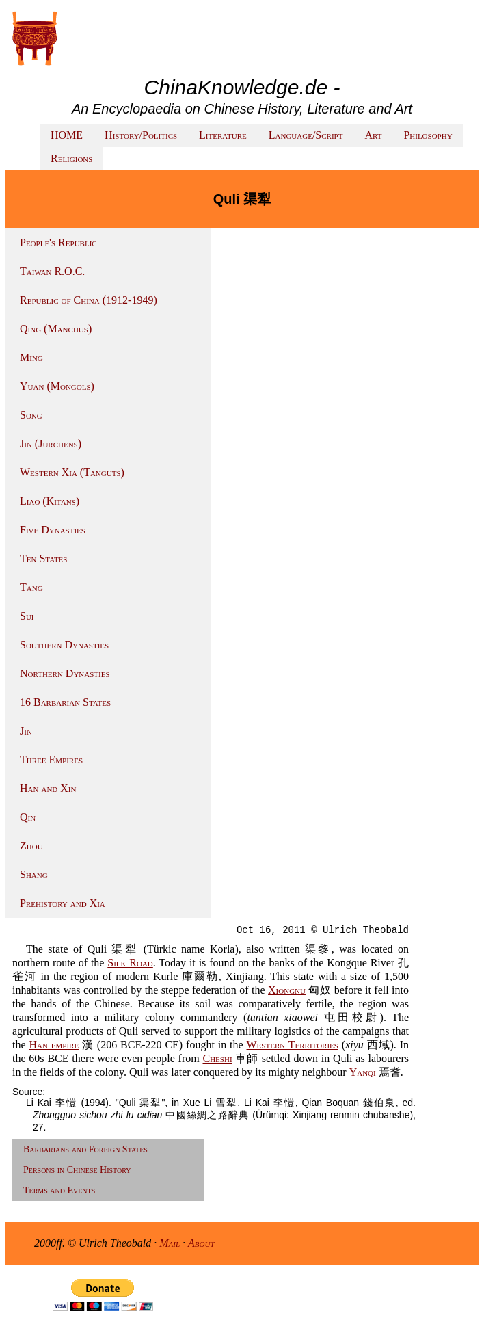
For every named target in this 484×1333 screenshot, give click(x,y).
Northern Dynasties (65, 673)
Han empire (54, 1045)
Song (31, 415)
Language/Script (306, 135)
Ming (31, 357)
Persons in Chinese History (77, 1170)
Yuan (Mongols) (57, 386)
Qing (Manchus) (56, 328)
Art (372, 135)
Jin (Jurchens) (50, 443)
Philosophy (427, 135)
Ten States (43, 558)
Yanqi (362, 1072)
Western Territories (292, 1045)
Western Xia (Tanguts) (72, 472)
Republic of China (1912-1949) (88, 300)
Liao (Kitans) (49, 501)
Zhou (31, 846)
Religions (71, 158)
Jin (26, 731)
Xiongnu (287, 990)
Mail (169, 1243)
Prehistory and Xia (62, 903)
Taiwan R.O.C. (52, 271)
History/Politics (141, 135)
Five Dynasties (52, 530)
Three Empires (51, 759)
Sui (27, 616)
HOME (67, 135)
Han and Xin (48, 788)
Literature (223, 135)
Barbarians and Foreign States (85, 1149)
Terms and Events (59, 1190)
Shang (34, 874)
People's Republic (58, 242)
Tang (31, 587)
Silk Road (130, 962)
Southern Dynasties (64, 644)
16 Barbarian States (65, 702)
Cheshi (217, 1058)
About (201, 1243)
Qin (28, 817)
